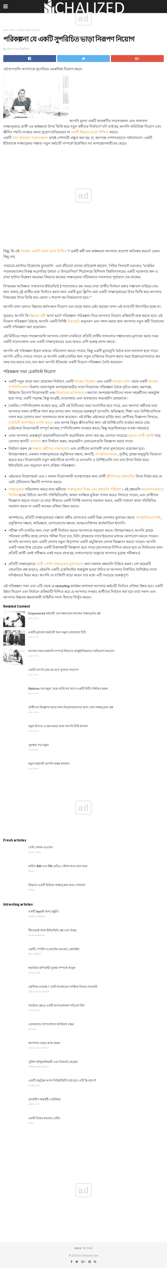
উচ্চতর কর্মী (37, 316)
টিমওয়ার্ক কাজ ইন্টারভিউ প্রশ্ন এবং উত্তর (52, 930)
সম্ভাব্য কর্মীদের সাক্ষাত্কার (50, 449)
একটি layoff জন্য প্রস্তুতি (43, 911)
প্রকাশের (35, 441)
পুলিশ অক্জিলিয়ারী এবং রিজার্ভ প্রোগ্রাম (53, 1062)
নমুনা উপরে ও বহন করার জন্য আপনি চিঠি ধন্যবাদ (58, 726)
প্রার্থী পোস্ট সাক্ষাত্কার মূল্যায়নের (60, 564)
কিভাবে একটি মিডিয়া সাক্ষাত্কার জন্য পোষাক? (56, 885)
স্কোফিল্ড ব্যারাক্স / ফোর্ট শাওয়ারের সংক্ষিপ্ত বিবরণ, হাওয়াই (62, 986)
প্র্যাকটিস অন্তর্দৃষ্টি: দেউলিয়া (44, 1099)
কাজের (153, 381)
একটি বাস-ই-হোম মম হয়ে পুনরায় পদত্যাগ (53, 669)
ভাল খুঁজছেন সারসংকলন (30, 138)
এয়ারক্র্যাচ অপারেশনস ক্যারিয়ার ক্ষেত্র (51, 1024)
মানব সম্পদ (8, 30)
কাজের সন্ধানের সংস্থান (29, 30)
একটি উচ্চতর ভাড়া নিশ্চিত (90, 132)
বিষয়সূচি (73, 321)
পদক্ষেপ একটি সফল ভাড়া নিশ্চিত (43, 251)
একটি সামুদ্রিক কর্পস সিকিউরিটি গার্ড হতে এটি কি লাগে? (62, 1080)
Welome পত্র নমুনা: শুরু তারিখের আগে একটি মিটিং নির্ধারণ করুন (68, 688)
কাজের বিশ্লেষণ (85, 381)
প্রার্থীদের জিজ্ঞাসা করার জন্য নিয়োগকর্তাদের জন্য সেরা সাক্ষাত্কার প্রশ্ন (70, 707)
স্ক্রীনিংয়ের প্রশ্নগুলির (121, 476)
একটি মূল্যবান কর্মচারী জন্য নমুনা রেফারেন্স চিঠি (57, 632)
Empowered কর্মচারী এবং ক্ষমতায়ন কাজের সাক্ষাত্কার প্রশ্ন (64, 613)
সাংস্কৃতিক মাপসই (148, 517)
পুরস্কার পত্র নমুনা (38, 745)
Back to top (84, 1248)
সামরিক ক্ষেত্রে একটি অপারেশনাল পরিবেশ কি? (56, 1005)
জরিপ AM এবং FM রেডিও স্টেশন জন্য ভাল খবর (57, 866)
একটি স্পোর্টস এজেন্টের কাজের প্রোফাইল (53, 949)
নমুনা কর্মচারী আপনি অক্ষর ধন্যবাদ (49, 763)
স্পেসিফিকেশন (18, 387)
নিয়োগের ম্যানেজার (70, 393)
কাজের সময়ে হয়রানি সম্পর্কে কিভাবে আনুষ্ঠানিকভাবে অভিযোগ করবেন (71, 651)
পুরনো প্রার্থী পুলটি (141, 436)
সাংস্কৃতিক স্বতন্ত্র (106, 454)
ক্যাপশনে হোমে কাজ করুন (44, 1043)
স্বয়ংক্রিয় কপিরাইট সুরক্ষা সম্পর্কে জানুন (51, 968)
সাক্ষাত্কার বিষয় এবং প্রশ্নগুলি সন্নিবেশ (94, 489)
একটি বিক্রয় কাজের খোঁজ (44, 1118)
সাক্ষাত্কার (16, 489)
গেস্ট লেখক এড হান (40, 847)
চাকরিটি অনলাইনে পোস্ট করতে (30, 422)
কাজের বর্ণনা (121, 381)
